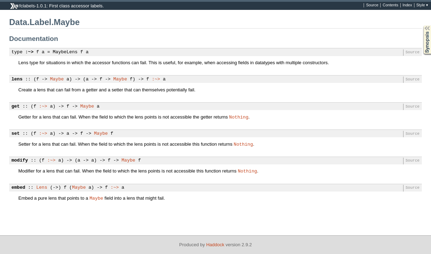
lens (17, 79)
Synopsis (421, 25)
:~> (29, 52)
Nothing (239, 117)
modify (20, 160)
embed (18, 188)
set (16, 134)
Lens (41, 188)
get (16, 106)
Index (407, 5)
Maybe (57, 79)
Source (372, 5)
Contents (390, 5)
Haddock (215, 244)
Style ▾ (422, 5)
